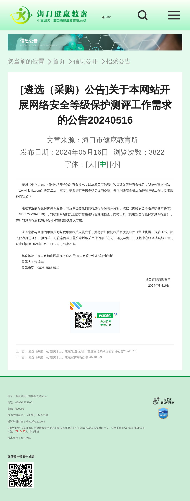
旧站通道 (34, 431)
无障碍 (106, 17)
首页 (59, 61)
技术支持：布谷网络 (19, 437)
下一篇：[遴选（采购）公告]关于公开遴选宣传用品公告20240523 (59, 357)
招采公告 (118, 61)
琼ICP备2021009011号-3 (94, 427)
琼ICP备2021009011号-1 (64, 427)
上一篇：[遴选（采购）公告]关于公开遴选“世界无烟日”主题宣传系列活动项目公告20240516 (76, 351)
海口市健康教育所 (39, 427)
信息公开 (85, 61)
